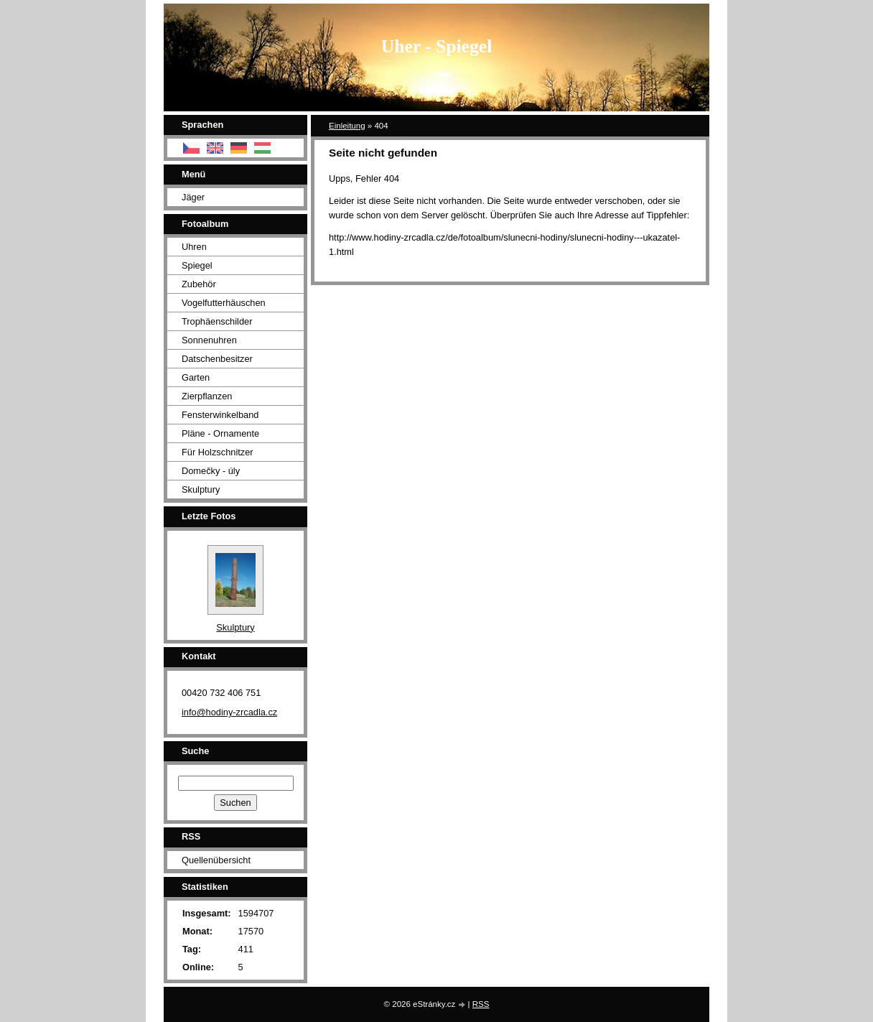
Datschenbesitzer (217, 358)
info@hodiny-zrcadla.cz (229, 712)
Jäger (193, 197)
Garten (196, 377)
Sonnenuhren (209, 340)
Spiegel (197, 265)
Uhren (194, 246)
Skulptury (201, 489)
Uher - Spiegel (436, 46)
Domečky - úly (211, 470)
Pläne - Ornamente (220, 433)
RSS (481, 1004)
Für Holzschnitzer (217, 452)
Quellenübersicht (216, 860)
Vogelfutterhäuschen (224, 302)
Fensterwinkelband (220, 414)
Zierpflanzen (207, 396)
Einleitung (347, 125)
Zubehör (199, 284)
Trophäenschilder (217, 321)
